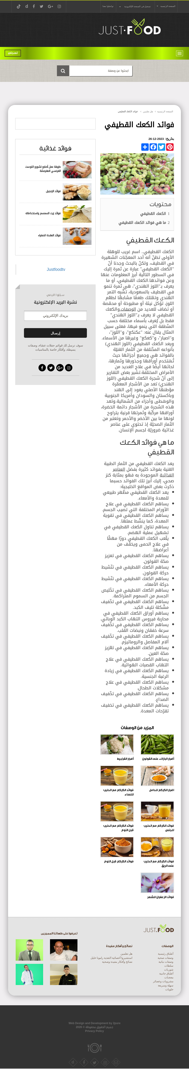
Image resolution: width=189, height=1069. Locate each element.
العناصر (119, 469)
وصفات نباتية (166, 961)
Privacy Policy (94, 1031)
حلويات (169, 989)
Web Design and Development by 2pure (94, 1023)
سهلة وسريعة (165, 985)
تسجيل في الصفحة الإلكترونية (137, 6)
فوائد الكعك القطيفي (128, 111)
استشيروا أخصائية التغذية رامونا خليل (111, 957)
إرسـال (55, 333)
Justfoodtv (56, 269)
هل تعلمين (126, 953)
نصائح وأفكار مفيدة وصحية (117, 961)
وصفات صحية (165, 957)
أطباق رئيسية (165, 953)
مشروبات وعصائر (163, 981)
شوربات (168, 969)
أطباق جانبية (166, 973)
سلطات (168, 965)
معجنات (168, 977)
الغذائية (167, 475)
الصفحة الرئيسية (167, 6)
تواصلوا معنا (108, 6)
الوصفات (128, 309)
